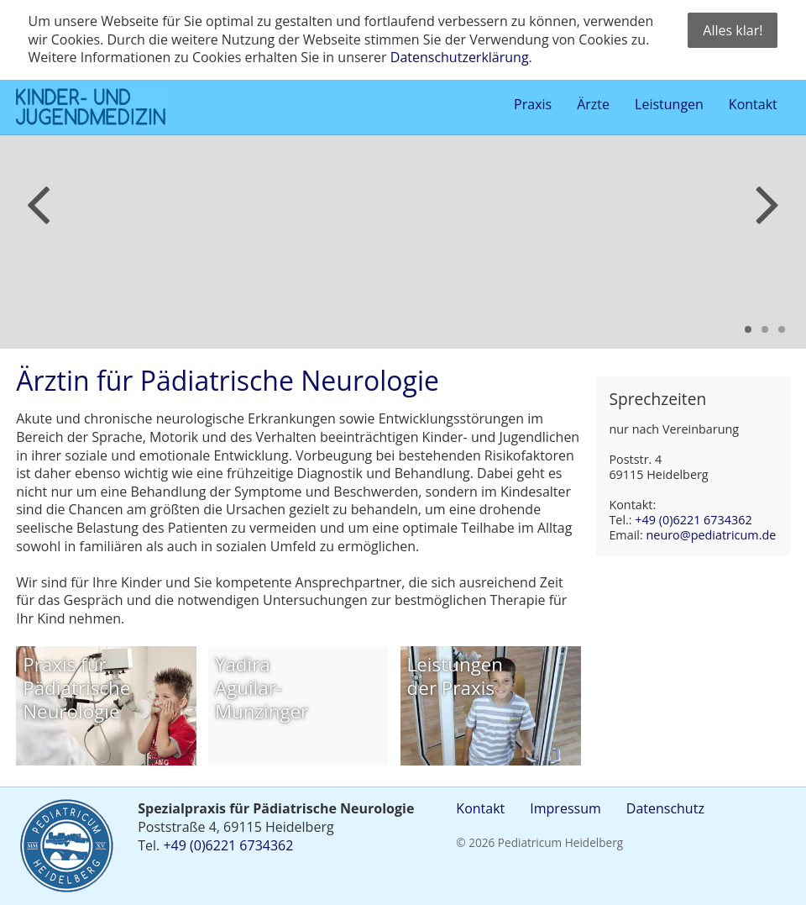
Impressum (565, 809)
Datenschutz (665, 809)
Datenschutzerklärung (459, 57)
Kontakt (480, 809)
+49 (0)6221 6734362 (693, 520)
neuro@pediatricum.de (711, 535)
